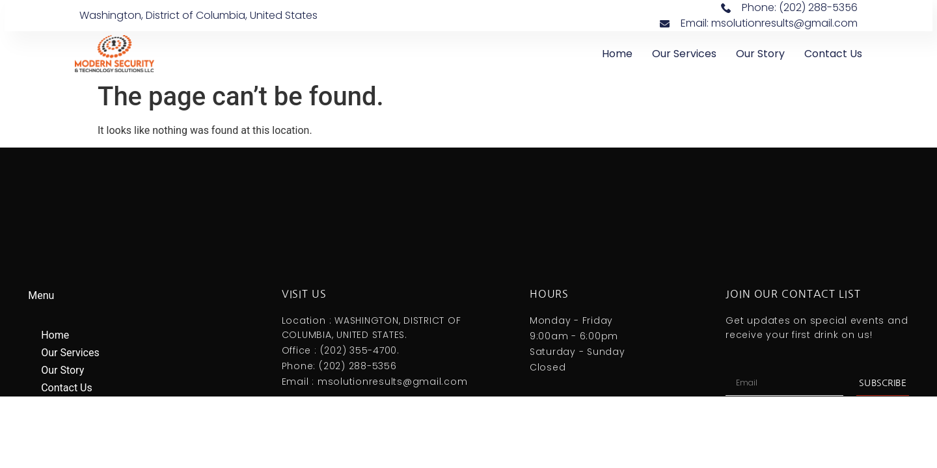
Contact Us (833, 53)
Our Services (684, 53)
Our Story (760, 53)
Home (617, 53)
